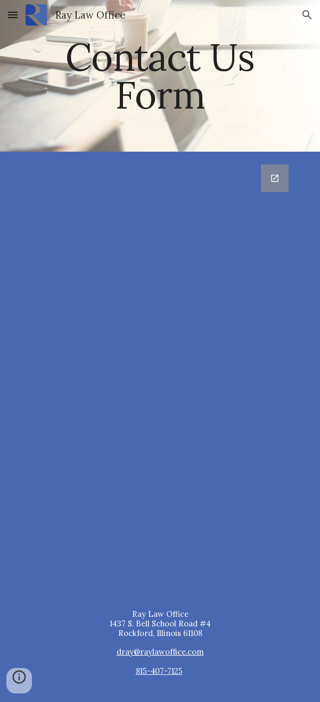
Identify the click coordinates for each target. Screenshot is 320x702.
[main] (160, 76)
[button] (13, 14)
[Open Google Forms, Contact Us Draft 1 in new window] (275, 178)
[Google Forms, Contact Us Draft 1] (160, 372)
